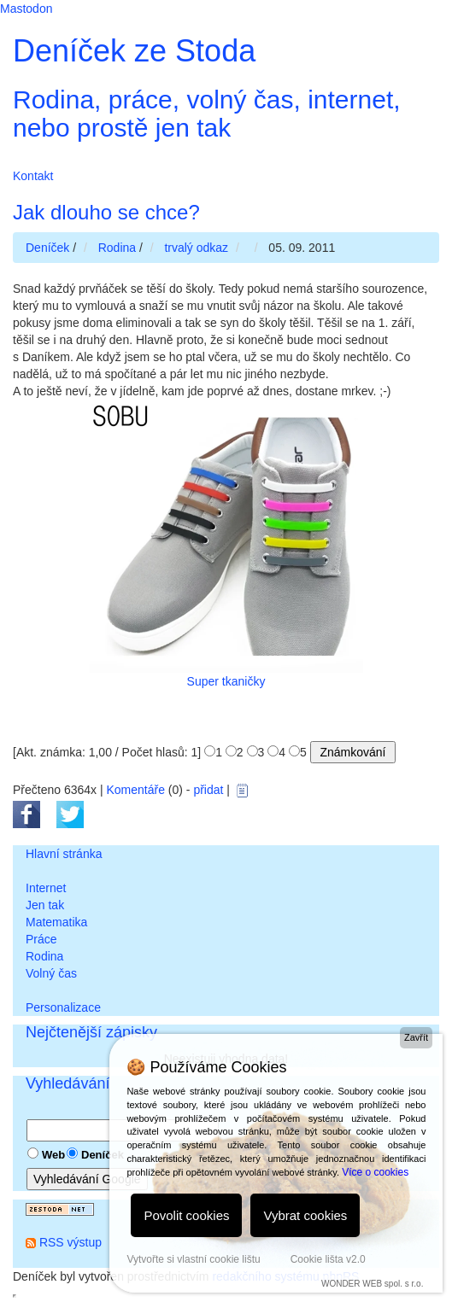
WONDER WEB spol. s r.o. (372, 1283)
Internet (46, 888)
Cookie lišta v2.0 (328, 1259)
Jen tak (45, 905)
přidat (208, 790)
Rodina (44, 956)
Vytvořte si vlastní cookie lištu (193, 1259)
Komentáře (135, 790)
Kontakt (33, 176)
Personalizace (63, 1007)
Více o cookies (375, 1172)
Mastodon (26, 8)
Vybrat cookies (305, 1215)
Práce (41, 939)
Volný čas (51, 973)
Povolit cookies (186, 1215)
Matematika (56, 922)
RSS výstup (70, 1242)
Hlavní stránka (64, 854)
